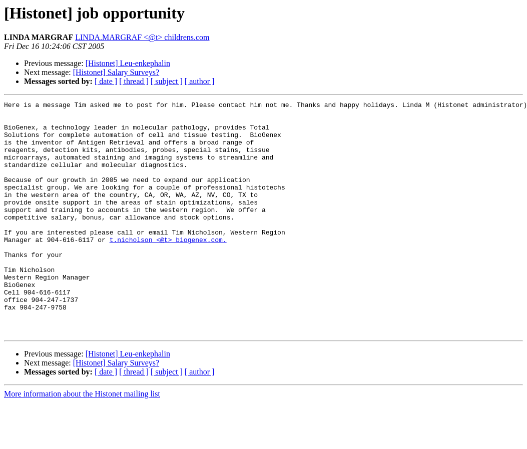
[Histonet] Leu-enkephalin (128, 63)
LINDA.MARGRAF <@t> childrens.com (142, 37)
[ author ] (200, 81)
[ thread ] (134, 81)
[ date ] (106, 81)
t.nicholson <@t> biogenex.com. (168, 268)
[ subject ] (167, 81)
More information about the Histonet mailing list (82, 440)
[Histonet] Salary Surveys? (116, 72)
